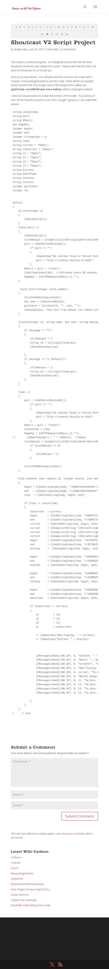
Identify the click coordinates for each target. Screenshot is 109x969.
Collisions (16, 857)
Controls (15, 862)
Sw (66, 34)
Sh (47, 34)
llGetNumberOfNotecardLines (27, 884)
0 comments (69, 49)
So (57, 34)
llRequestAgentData (22, 873)
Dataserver (17, 878)
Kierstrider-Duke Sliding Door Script (30, 905)
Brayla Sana (21, 49)
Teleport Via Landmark (23, 900)
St (62, 34)
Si (52, 34)
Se (42, 34)
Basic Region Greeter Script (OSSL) (30, 889)
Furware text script (74, 77)
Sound (14, 868)
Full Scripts (53, 49)
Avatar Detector (20, 894)
